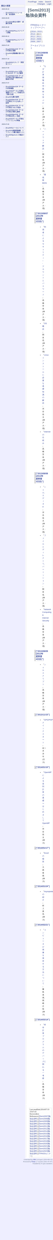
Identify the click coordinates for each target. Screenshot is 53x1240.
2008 (32, 41)
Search (48, 2)
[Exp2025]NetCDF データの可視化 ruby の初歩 (14, 106)
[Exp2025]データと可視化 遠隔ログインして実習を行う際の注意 (15, 92)
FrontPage (32, 2)
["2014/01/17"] (43, 848)
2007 (38, 41)
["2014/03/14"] (43, 1020)
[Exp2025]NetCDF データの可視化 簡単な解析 (14, 111)
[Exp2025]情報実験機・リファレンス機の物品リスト (15, 131)
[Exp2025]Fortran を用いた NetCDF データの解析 (14, 72)
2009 (38, 39)
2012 (32, 36)
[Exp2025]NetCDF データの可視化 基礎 (14, 50)
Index (41, 2)
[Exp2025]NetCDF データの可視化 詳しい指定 (14, 115)
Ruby (33, 1162)
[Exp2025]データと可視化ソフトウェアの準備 (15, 119)
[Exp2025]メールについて (15, 128)
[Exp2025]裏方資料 (12, 97)
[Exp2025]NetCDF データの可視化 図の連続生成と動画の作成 (14, 77)
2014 (32, 34)
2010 (32, 39)
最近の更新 (5, 6)
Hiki (34, 1159)
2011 (38, 36)
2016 (33, 31)
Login (49, 4)
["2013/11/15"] (43, 715)
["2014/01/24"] (43, 886)
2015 (39, 31)
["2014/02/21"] (43, 925)
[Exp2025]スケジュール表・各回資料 (14, 13)
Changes (41, 4)
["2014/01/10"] (43, 767)
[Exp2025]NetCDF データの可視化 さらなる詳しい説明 (14, 101)
